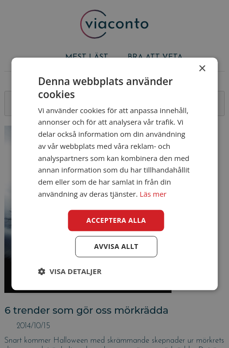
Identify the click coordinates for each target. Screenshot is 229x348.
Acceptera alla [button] (116, 220)
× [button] (201, 68)
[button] (69, 271)
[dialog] (114, 174)
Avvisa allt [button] (116, 246)
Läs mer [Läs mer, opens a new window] (153, 194)
